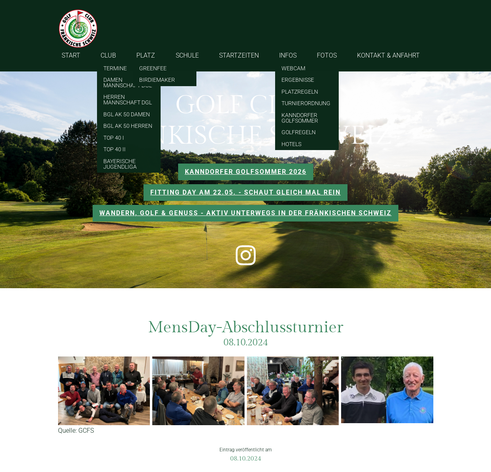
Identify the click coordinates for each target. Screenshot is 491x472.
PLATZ (145, 55)
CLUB (108, 55)
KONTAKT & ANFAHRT (388, 55)
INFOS (288, 55)
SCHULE (187, 55)
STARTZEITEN (239, 55)
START (71, 55)
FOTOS (327, 55)
